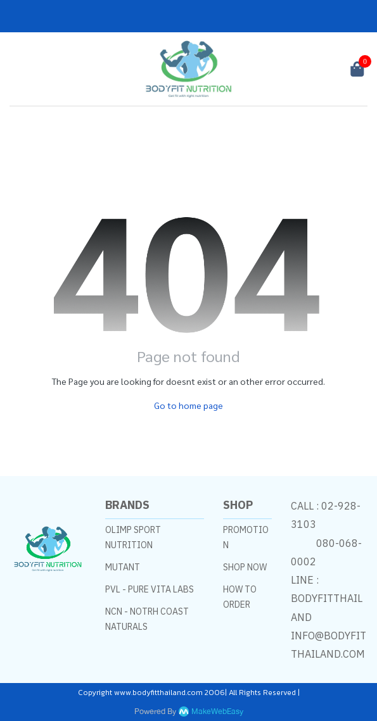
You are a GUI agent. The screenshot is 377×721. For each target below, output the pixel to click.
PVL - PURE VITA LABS (149, 589)
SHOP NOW (245, 567)
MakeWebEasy (217, 711)
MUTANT (122, 567)
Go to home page (188, 405)
